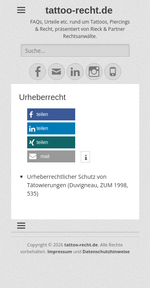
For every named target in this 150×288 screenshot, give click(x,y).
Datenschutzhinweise (106, 251)
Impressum (59, 251)
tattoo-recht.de (79, 10)
